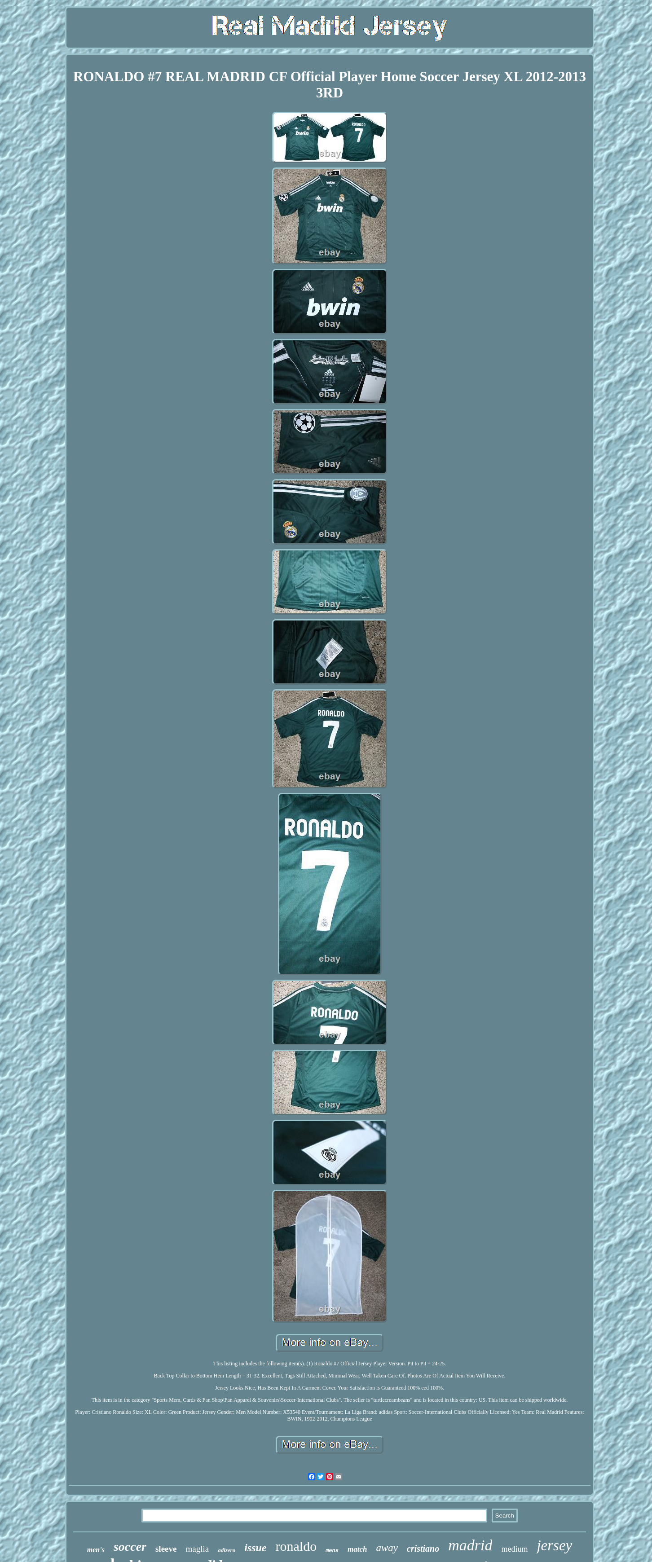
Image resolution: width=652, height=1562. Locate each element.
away (387, 1547)
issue (255, 1547)
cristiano (423, 1548)
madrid (470, 1545)
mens (332, 1551)
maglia (197, 1548)
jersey (554, 1545)
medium (514, 1548)
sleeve (165, 1548)
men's (96, 1549)
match (357, 1549)
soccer (130, 1546)
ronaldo (296, 1546)
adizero (226, 1550)
